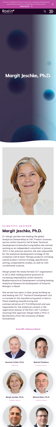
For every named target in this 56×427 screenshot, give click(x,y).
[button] (45, 11)
